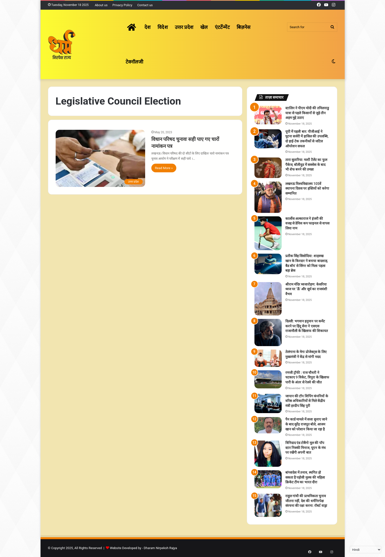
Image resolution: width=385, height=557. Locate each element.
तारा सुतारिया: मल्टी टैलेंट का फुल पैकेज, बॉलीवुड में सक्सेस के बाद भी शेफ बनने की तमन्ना (306, 164)
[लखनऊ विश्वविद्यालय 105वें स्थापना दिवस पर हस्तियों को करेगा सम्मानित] (268, 197)
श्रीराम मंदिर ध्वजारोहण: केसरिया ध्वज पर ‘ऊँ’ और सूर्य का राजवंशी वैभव (306, 289)
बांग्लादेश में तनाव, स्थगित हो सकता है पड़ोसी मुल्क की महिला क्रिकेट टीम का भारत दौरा (305, 477)
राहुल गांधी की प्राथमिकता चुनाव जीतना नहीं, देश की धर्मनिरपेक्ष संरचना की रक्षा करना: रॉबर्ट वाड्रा (306, 501)
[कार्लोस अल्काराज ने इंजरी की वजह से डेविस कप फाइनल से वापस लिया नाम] (268, 233)
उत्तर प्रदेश (184, 27)
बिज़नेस (244, 27)
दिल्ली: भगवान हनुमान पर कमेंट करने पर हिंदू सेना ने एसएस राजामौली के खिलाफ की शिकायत (306, 326)
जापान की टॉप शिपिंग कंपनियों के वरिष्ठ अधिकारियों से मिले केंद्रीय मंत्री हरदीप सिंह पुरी (306, 401)
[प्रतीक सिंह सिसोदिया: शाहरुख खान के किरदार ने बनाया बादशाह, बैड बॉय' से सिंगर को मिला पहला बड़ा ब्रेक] (268, 264)
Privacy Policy (122, 5)
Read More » (164, 168)
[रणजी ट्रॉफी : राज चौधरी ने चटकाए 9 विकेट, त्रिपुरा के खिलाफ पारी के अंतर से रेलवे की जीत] (268, 379)
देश (147, 27)
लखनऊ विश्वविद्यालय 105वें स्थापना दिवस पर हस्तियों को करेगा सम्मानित (307, 188)
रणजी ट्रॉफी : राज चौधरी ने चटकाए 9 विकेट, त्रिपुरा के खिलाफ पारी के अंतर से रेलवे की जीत (307, 377)
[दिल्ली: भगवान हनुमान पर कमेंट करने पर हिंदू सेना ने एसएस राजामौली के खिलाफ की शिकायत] (268, 332)
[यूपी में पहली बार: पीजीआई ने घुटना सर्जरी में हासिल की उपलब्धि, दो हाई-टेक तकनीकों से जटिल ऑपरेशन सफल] (268, 138)
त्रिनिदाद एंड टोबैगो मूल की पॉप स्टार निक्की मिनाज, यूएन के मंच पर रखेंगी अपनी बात (305, 447)
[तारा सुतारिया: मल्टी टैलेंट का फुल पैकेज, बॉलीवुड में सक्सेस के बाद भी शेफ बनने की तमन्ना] (268, 167)
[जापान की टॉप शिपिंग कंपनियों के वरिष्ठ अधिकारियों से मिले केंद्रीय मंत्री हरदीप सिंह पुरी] (268, 403)
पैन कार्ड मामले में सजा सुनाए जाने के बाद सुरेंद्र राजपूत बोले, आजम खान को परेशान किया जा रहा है (306, 424)
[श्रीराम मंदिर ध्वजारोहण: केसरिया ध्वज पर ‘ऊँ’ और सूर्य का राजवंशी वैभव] (268, 298)
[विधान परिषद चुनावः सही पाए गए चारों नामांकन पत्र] (100, 158)
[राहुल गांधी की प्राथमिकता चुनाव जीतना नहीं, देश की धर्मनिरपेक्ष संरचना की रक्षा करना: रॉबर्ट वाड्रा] (268, 505)
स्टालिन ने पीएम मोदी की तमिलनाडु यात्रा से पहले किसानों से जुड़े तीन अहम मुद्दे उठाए (307, 113)
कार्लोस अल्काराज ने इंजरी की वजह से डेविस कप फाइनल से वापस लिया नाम (307, 223)
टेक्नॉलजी (134, 62)
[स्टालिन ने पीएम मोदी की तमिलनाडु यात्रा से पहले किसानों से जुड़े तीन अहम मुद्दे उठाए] (268, 115)
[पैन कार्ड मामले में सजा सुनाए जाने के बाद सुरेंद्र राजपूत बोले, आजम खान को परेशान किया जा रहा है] (268, 425)
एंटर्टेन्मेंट (222, 27)
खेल (204, 27)
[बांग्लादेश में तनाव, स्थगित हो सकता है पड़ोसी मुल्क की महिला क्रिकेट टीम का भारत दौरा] (268, 479)
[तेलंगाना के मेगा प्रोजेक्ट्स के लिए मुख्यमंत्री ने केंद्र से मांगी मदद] (268, 358)
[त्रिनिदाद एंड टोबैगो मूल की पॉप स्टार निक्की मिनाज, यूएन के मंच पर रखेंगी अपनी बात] (268, 454)
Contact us (145, 5)
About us (101, 5)
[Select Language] (365, 549)
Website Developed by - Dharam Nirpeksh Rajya (143, 548)
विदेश (163, 27)
